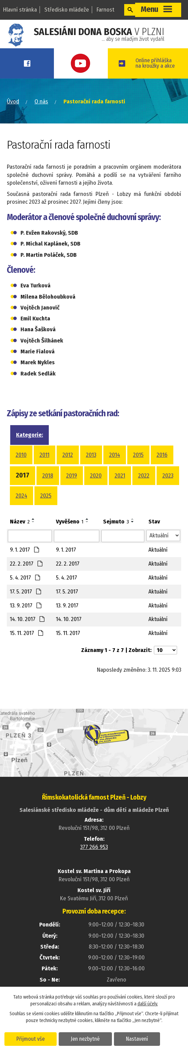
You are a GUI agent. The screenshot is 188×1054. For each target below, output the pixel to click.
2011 (44, 472)
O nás (41, 118)
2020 (96, 493)
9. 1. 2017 (25, 567)
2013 (91, 472)
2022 (143, 493)
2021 (120, 493)
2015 (138, 472)
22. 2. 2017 (26, 581)
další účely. (148, 1003)
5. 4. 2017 (25, 595)
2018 (47, 493)
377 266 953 (94, 864)
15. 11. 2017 (27, 650)
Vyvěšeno (70, 538)
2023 (167, 493)
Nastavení (141, 1038)
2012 (67, 472)
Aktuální (158, 567)
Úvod (13, 118)
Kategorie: (29, 452)
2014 (114, 472)
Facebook (31, 63)
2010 (21, 472)
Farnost (105, 9)
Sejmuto (116, 538)
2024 (21, 513)
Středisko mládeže (66, 9)
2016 (162, 472)
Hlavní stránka (20, 9)
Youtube (93, 63)
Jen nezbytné (87, 1038)
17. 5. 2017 (26, 609)
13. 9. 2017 (26, 622)
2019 (71, 493)
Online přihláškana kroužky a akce (165, 72)
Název (20, 538)
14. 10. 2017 (27, 636)
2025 (46, 513)
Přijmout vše (31, 1038)
